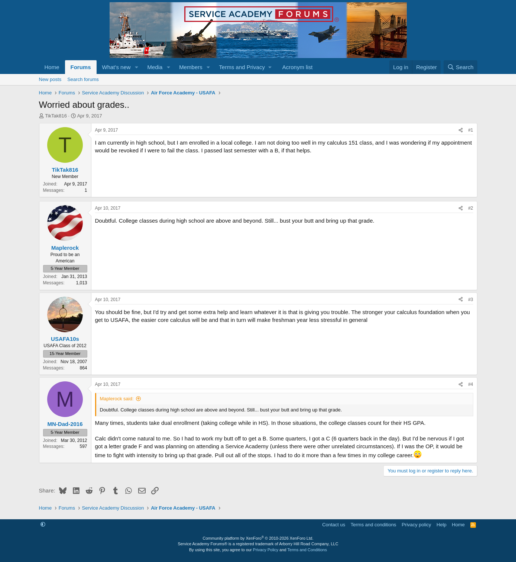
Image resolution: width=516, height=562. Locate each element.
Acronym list (297, 67)
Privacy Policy (265, 550)
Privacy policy (416, 524)
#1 (470, 130)
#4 (470, 384)
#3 (470, 299)
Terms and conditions (373, 524)
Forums (81, 67)
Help (442, 524)
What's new (116, 67)
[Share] (460, 130)
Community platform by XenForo (258, 538)
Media (154, 67)
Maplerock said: (117, 398)
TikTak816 (56, 116)
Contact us (333, 524)
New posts (50, 79)
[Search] (460, 67)
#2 (470, 208)
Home (52, 67)
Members (190, 67)
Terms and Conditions (307, 550)
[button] (136, 67)
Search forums (83, 79)
